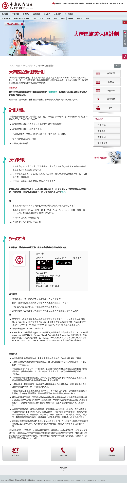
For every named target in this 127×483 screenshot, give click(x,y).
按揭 (48, 18)
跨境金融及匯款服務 (21, 18)
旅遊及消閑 (28, 66)
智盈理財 (26, 14)
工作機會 (89, 3)
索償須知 (102, 137)
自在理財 (36, 14)
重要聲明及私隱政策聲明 (15, 480)
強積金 (79, 18)
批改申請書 (103, 143)
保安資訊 (74, 3)
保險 (63, 18)
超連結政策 (80, 480)
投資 (41, 18)
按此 (63, 192)
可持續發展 (67, 3)
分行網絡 (96, 3)
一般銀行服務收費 (44, 480)
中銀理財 (15, 14)
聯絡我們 (82, 3)
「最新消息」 (53, 92)
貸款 (55, 18)
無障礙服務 (91, 480)
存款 (34, 18)
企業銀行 (57, 14)
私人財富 (5, 14)
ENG (110, 4)
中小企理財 (69, 14)
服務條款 (30, 480)
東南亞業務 (104, 3)
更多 (87, 18)
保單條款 (102, 125)
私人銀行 (47, 14)
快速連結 (99, 119)
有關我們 (58, 3)
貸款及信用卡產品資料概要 (63, 480)
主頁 (11, 66)
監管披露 (101, 480)
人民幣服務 (6, 18)
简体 (114, 3)
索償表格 (102, 131)
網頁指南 (63, 468)
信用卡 (70, 18)
